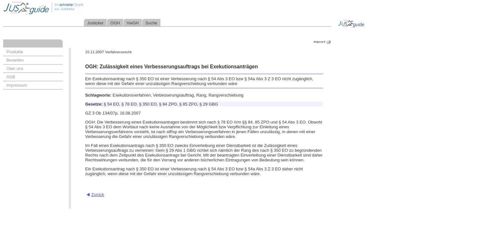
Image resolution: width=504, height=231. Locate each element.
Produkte (14, 51)
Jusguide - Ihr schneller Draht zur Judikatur (64, 8)
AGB (10, 76)
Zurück (97, 194)
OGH (115, 23)
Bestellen (14, 60)
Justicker (95, 23)
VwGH (133, 23)
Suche (151, 23)
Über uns (14, 68)
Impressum (16, 85)
